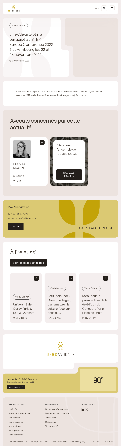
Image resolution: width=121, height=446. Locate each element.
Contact (16, 226)
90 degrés (50, 426)
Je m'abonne (13, 387)
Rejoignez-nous (16, 430)
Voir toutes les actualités (28, 262)
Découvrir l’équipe (69, 175)
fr (96, 8)
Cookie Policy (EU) (77, 441)
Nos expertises (16, 422)
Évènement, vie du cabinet (57, 413)
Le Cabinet (14, 409)
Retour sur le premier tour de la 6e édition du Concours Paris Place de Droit (95, 304)
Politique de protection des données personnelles (47, 441)
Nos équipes (14, 417)
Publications (50, 417)
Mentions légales (16, 441)
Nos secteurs (15, 426)
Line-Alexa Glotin (23, 91)
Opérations (50, 422)
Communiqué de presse (56, 409)
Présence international (19, 413)
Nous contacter (16, 434)
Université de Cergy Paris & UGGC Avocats (23, 308)
